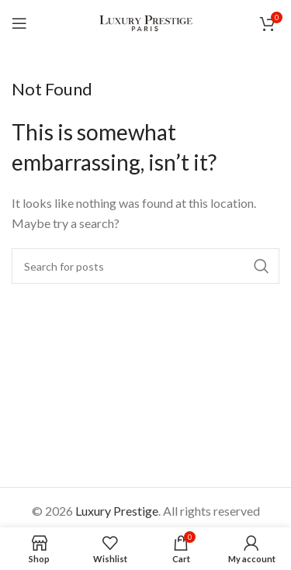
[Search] (145, 266)
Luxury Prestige (116, 510)
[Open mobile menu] (19, 23)
